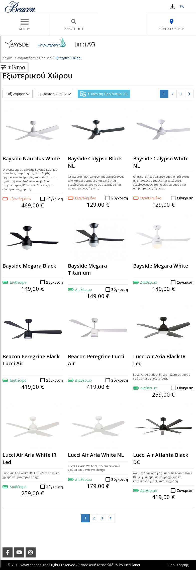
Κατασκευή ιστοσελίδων (98, 564)
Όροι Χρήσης (177, 564)
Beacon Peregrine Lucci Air (96, 360)
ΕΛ (182, 6)
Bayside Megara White (160, 265)
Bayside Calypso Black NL (95, 162)
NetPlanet (132, 564)
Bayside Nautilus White (31, 158)
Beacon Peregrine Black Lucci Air (31, 360)
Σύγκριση (54, 198)
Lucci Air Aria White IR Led (29, 458)
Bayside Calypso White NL (160, 162)
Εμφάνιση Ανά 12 (54, 93)
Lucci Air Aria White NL (96, 454)
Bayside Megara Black (29, 265)
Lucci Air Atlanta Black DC (160, 458)
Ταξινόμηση (17, 93)
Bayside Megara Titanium (87, 269)
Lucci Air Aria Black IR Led (159, 360)
